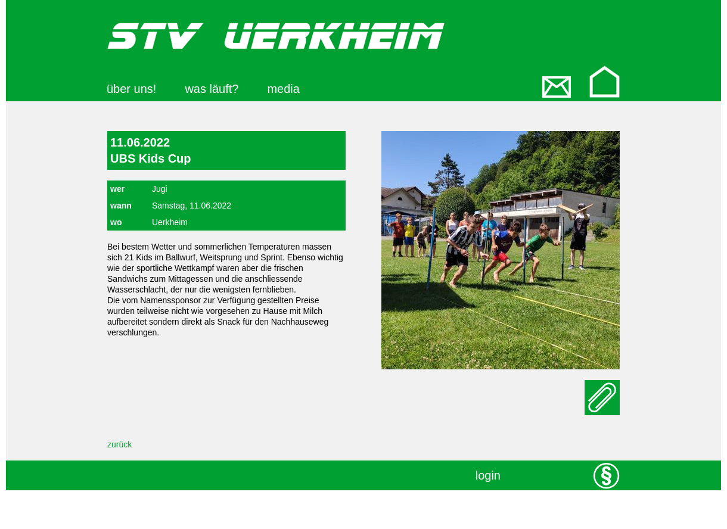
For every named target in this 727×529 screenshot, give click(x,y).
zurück (119, 444)
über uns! (131, 88)
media (283, 88)
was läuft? (211, 88)
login (488, 475)
